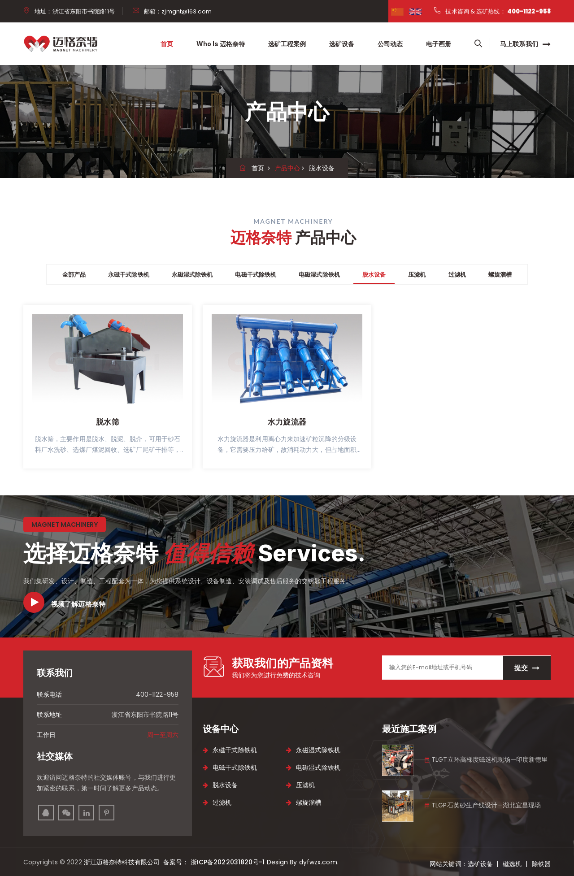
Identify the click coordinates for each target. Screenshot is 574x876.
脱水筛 (107, 421)
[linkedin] (86, 812)
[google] (415, 11)
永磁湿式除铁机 (192, 274)
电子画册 (438, 44)
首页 (167, 44)
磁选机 (512, 863)
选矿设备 (341, 44)
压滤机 (417, 274)
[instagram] (66, 812)
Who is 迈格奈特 (220, 44)
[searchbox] (478, 44)
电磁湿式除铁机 (319, 274)
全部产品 (74, 274)
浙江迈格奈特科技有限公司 (122, 862)
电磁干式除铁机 (255, 274)
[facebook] (397, 11)
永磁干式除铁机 (128, 274)
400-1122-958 (529, 11)
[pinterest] (106, 812)
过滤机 (457, 274)
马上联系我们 (525, 43)
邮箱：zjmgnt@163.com (178, 11)
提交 (526, 667)
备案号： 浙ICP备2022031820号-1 (213, 862)
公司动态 (390, 44)
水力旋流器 (287, 421)
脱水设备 (374, 274)
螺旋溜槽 (500, 274)
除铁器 (541, 863)
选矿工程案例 (287, 44)
